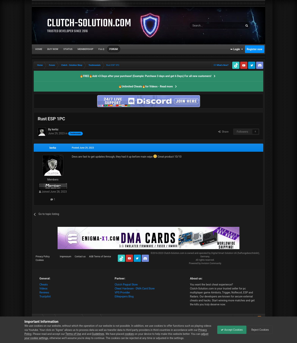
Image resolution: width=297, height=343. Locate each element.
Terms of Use (82, 333)
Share (223, 131)
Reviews (44, 292)
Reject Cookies (259, 329)
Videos (43, 288)
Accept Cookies (231, 329)
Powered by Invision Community (205, 263)
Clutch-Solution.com (174, 253)
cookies (138, 333)
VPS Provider (122, 292)
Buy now (52, 49)
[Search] (207, 25)
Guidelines (107, 333)
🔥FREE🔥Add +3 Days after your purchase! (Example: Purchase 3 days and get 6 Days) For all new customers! (145, 76)
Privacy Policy (43, 256)
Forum (113, 49)
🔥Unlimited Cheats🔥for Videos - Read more (145, 86)
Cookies (40, 260)
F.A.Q (101, 49)
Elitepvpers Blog (124, 296)
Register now (254, 49)
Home (38, 49)
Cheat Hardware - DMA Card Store (135, 288)
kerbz (53, 147)
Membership (85, 49)
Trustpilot (45, 296)
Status (68, 49)
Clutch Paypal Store (126, 284)
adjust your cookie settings (40, 338)
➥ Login (236, 49)
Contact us (80, 256)
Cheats (43, 284)
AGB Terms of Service (100, 256)
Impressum (65, 256)
